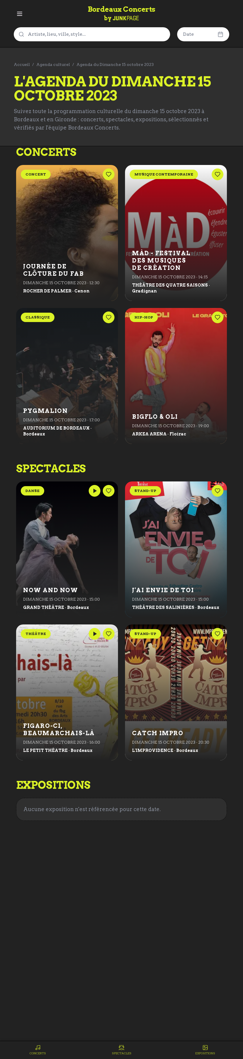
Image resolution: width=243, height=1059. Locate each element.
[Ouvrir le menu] (19, 14)
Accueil (22, 64)
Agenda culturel (53, 64)
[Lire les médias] (94, 491)
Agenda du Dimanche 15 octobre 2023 (115, 64)
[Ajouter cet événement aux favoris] (108, 174)
